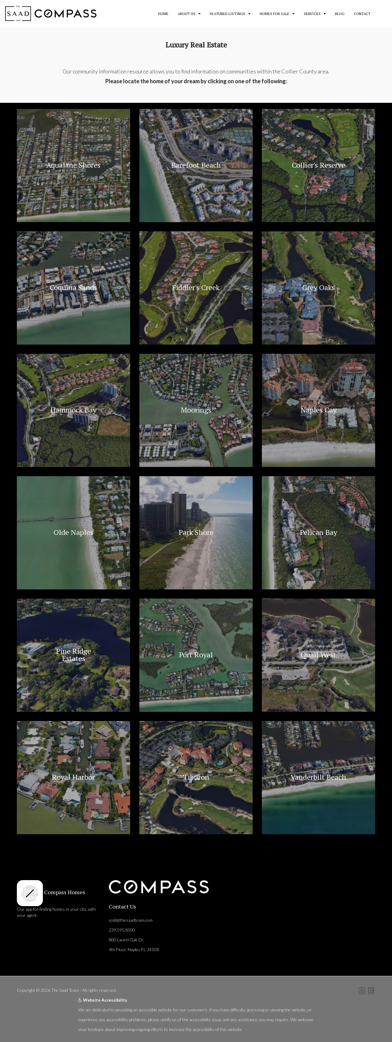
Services (312, 13)
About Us (186, 13)
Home (163, 13)
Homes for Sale (274, 13)
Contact (362, 13)
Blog (340, 13)
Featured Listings (227, 13)
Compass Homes (64, 892)
